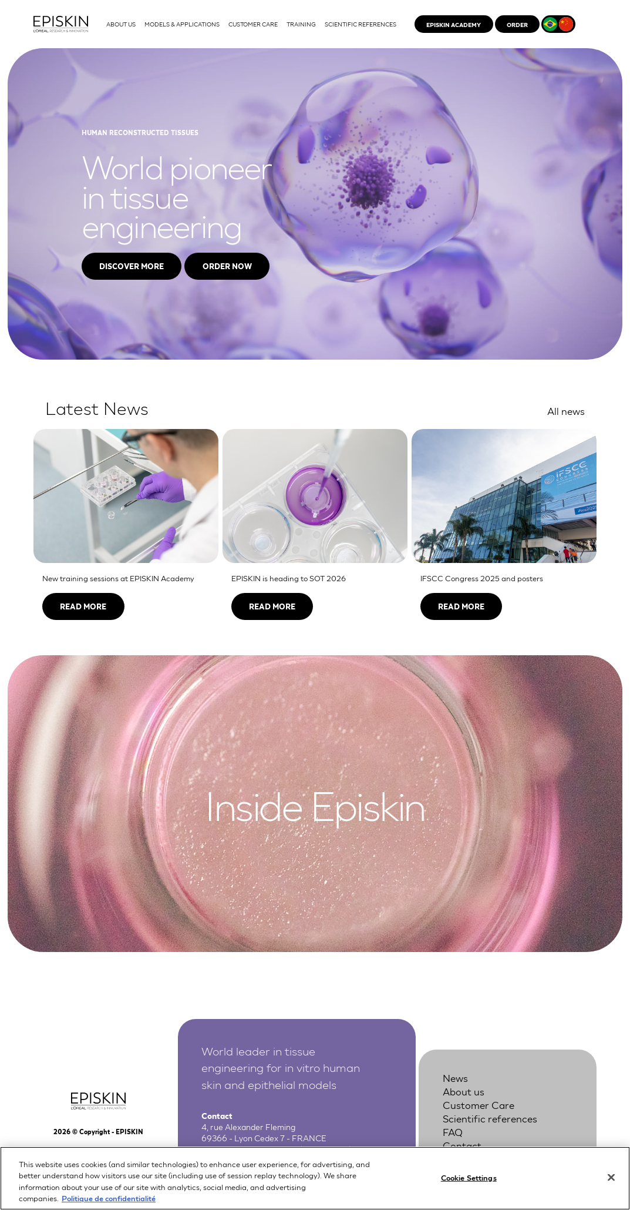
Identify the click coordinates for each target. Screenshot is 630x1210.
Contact (462, 1145)
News (455, 1077)
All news (566, 410)
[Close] (611, 1184)
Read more (83, 606)
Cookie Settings (469, 1184)
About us (463, 1091)
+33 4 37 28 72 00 (264, 1149)
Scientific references (490, 1118)
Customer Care (478, 1104)
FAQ (453, 1131)
